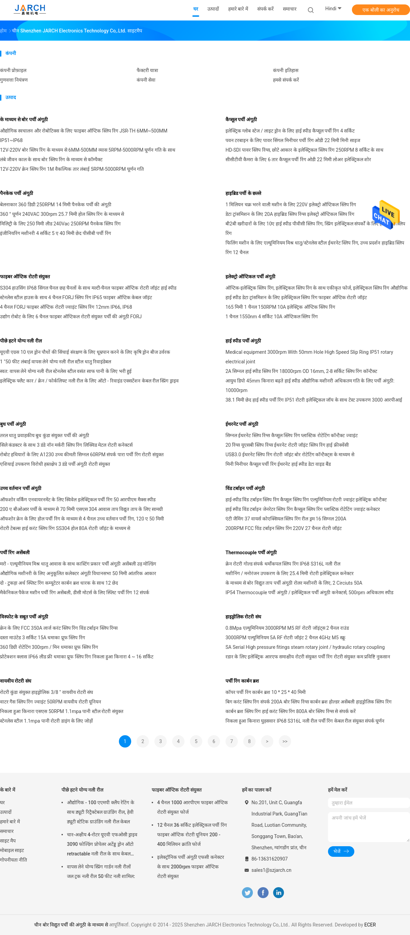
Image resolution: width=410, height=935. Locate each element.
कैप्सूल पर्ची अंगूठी (241, 119)
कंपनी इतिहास (285, 70)
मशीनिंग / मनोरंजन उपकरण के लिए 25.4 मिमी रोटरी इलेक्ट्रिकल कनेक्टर (290, 573)
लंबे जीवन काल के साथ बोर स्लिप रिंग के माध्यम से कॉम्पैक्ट (51, 159)
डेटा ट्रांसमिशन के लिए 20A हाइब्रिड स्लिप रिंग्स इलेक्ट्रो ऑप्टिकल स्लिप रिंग (290, 214)
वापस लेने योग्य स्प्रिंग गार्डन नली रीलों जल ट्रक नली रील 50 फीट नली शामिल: (101, 871)
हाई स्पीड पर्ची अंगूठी (243, 341)
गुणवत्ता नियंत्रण (14, 80)
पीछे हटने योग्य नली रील (21, 341)
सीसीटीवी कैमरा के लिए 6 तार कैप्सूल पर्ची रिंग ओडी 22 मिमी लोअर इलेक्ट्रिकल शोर (298, 159)
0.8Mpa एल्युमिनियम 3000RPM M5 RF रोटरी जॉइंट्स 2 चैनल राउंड (287, 628)
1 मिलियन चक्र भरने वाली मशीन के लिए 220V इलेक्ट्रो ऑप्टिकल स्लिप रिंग (291, 204)
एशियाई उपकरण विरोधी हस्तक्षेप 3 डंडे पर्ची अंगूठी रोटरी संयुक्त (55, 464)
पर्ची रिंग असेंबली (15, 552)
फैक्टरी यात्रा (147, 70)
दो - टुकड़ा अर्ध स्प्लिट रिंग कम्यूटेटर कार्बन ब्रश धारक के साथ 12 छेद (59, 583)
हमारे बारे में (10, 821)
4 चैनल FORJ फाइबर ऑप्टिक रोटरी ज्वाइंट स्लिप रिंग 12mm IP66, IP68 (66, 307)
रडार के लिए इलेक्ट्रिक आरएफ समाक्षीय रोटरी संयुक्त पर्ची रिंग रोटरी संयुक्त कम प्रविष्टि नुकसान (308, 656)
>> (285, 741)
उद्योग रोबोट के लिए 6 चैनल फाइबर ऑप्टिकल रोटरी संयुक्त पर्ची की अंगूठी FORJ (71, 316)
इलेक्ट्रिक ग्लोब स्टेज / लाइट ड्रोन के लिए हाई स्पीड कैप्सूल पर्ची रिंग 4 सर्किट (290, 131)
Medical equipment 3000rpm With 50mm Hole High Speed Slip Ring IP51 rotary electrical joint (309, 356)
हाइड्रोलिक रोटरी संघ (243, 616)
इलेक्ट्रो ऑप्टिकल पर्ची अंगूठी (250, 276)
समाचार (7, 831)
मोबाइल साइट (12, 850)
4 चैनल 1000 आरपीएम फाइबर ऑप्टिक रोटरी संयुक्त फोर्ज (192, 807)
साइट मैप (8, 840)
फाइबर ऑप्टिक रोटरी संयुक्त (25, 276)
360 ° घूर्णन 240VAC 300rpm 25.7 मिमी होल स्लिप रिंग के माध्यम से (62, 214)
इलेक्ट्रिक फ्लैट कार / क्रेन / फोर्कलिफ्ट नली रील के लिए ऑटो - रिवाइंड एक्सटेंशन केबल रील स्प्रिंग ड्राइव (89, 380)
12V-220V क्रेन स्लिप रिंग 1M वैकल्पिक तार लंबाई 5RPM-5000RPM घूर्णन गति (72, 169)
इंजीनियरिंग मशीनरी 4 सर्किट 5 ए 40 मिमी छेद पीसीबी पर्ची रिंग (55, 233)
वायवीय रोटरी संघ (15, 681)
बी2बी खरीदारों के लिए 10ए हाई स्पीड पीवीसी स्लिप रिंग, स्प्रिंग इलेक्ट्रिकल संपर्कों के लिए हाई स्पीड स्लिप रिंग (315, 228)
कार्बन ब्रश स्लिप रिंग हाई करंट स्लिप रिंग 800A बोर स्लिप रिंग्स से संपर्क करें (291, 711)
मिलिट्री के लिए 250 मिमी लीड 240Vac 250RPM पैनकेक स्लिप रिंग (60, 223)
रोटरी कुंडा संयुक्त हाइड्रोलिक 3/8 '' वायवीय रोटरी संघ (46, 692)
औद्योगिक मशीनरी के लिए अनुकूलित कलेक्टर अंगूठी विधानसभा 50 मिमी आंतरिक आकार (78, 573)
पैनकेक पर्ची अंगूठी (16, 193)
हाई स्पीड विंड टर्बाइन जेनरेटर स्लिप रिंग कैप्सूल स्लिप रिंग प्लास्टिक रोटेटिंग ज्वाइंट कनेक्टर (303, 509)
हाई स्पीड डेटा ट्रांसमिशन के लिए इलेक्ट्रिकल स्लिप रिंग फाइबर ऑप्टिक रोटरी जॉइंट (296, 297)
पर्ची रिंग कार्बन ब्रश (242, 681)
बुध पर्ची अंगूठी (13, 424)
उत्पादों (6, 812)
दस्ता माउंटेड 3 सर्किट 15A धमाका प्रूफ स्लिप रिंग (42, 637)
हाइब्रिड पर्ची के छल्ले (243, 193)
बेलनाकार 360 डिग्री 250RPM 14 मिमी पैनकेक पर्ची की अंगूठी (55, 204)
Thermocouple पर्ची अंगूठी (251, 552)
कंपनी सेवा (146, 80)
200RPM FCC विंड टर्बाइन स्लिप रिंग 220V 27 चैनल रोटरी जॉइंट (284, 528)
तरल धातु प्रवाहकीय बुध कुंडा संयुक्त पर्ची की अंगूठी (44, 435)
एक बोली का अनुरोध (381, 10)
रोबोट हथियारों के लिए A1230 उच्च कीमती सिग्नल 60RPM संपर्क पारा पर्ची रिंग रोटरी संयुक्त (82, 454)
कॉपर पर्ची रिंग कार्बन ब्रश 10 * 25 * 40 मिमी (266, 692)
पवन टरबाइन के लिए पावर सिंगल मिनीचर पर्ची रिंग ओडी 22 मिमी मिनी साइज (293, 140)
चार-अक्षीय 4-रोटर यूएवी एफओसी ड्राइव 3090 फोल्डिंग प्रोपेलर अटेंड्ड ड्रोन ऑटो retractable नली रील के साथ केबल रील (102, 845)
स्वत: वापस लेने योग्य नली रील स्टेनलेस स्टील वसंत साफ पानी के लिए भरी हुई (66, 371)
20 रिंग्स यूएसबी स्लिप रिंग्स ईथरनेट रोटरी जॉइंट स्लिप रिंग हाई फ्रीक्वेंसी (287, 445)
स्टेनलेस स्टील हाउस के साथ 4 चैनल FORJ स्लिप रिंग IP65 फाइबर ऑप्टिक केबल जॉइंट (76, 297)
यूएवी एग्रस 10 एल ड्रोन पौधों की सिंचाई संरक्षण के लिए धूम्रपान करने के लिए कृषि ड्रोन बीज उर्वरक (85, 352)
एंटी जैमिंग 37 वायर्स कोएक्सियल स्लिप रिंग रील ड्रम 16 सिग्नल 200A (286, 518)
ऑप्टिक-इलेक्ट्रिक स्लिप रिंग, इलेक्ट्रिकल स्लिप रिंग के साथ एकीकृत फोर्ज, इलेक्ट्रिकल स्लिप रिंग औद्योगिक (317, 288)
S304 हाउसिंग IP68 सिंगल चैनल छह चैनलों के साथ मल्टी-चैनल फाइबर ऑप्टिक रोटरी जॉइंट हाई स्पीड (88, 288)
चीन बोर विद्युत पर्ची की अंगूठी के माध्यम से (71, 924)
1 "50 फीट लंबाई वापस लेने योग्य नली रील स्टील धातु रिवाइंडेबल (55, 361)
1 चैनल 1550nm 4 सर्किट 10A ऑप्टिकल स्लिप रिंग (272, 316)
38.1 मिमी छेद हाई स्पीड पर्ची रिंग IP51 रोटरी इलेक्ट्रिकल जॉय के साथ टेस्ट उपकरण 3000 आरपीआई (314, 400)
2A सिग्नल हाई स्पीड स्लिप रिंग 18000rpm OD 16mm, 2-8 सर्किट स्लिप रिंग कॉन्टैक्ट (301, 371)
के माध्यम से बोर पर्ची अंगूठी (24, 119)
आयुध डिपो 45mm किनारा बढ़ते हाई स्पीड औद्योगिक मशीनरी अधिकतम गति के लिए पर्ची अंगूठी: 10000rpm (310, 385)
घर (2, 802)
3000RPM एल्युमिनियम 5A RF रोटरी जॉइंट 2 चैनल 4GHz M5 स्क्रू (285, 637)
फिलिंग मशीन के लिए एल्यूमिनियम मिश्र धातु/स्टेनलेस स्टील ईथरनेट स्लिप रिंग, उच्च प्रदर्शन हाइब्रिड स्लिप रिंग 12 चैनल (315, 247)
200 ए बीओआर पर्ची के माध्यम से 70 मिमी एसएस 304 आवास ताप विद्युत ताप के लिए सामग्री (81, 509)
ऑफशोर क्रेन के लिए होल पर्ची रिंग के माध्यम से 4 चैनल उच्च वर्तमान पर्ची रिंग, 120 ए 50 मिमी (82, 518)
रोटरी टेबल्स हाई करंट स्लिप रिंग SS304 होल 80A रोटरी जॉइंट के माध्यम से (65, 528)
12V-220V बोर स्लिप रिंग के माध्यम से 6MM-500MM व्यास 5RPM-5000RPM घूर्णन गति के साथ (87, 150)
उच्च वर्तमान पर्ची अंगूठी (20, 488)
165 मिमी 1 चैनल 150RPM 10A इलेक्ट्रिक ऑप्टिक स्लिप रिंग (280, 307)
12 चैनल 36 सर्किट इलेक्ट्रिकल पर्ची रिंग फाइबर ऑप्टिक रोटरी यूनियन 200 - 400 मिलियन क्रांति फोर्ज (192, 834)
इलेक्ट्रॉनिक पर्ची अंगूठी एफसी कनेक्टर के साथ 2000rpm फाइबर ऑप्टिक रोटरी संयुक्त (190, 866)
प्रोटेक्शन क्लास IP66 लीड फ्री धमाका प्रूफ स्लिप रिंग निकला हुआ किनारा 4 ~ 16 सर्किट (76, 656)
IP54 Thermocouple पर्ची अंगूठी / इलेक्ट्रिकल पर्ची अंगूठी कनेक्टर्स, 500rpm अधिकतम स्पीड (309, 592)
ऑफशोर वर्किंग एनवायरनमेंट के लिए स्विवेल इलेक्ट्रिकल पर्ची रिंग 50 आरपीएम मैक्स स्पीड (77, 499)
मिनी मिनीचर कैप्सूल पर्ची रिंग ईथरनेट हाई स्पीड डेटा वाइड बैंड (278, 464)
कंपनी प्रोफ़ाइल (13, 70)
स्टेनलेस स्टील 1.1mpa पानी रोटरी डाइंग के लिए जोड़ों (46, 721)
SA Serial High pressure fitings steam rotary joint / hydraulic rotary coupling (305, 647)
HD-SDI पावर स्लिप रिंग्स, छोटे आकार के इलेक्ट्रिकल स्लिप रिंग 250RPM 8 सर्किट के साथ (304, 150)
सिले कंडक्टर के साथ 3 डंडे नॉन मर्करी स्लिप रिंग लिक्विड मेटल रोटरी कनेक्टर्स (66, 445)
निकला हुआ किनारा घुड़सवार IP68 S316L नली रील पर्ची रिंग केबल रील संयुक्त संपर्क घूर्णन (305, 721)
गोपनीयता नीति (13, 860)
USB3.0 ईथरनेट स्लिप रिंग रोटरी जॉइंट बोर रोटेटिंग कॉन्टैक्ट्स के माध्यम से (290, 454)
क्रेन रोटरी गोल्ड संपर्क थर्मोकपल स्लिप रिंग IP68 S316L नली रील (283, 564)
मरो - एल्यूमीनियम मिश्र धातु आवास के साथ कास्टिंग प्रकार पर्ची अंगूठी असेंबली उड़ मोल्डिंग (78, 564)
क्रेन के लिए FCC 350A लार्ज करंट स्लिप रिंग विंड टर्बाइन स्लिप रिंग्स (59, 628)
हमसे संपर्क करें (286, 80)
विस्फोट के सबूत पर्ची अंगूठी (24, 616)
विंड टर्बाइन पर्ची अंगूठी (245, 488)
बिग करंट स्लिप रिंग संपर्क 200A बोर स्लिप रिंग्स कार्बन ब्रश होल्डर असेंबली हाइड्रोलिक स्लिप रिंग (309, 701)
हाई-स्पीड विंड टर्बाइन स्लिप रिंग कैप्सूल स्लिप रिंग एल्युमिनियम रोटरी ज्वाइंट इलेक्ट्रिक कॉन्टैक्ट (306, 499)
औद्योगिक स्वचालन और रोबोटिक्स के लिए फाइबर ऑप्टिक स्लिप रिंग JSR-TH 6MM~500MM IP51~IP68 (83, 135)
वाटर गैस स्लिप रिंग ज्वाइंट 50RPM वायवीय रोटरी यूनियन (50, 701)
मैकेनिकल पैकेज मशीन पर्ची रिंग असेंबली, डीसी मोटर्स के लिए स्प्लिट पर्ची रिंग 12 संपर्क (74, 592)
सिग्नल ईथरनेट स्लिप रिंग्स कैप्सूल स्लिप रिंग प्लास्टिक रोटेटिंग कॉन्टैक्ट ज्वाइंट (292, 435)
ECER (370, 924)
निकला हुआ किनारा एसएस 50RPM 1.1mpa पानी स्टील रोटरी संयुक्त (61, 711)
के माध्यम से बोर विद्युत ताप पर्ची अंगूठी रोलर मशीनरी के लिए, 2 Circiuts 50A (294, 583)
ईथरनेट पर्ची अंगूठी (242, 424)
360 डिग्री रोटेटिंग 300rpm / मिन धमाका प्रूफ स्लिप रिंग (49, 647)
